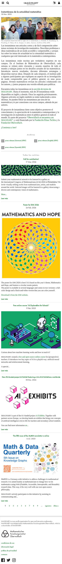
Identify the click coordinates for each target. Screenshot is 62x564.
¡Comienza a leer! (8, 127)
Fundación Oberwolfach (11, 123)
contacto (4, 554)
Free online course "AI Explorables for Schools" (31, 305)
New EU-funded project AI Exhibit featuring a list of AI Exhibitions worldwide (31, 377)
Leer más (4, 198)
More (3, 194)
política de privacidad (9, 551)
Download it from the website (14, 295)
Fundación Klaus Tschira (45, 120)
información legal (7, 547)
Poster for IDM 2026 (31, 205)
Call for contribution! (31, 159)
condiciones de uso (7, 543)
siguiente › (48, 506)
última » (56, 506)
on (26, 425)
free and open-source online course (32, 357)
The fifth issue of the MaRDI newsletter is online (31, 436)
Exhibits (40, 416)
